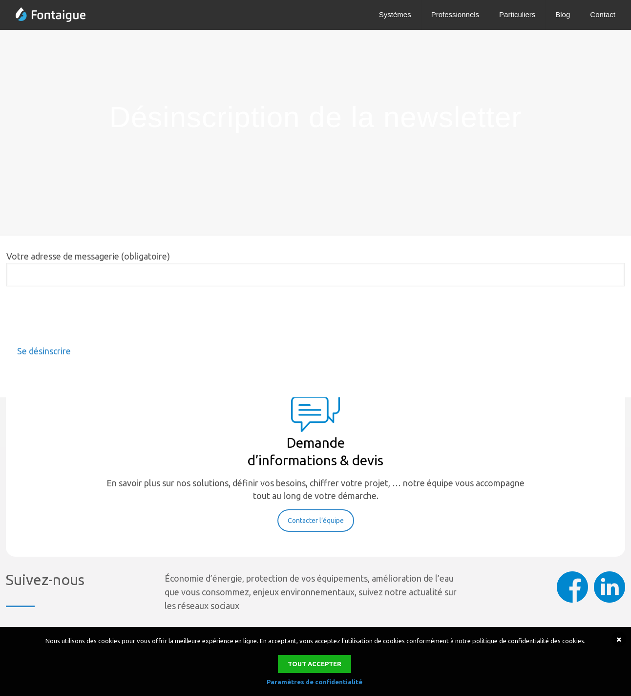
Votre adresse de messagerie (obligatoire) (315, 268)
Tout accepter (314, 663)
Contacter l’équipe (316, 520)
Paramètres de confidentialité (314, 681)
